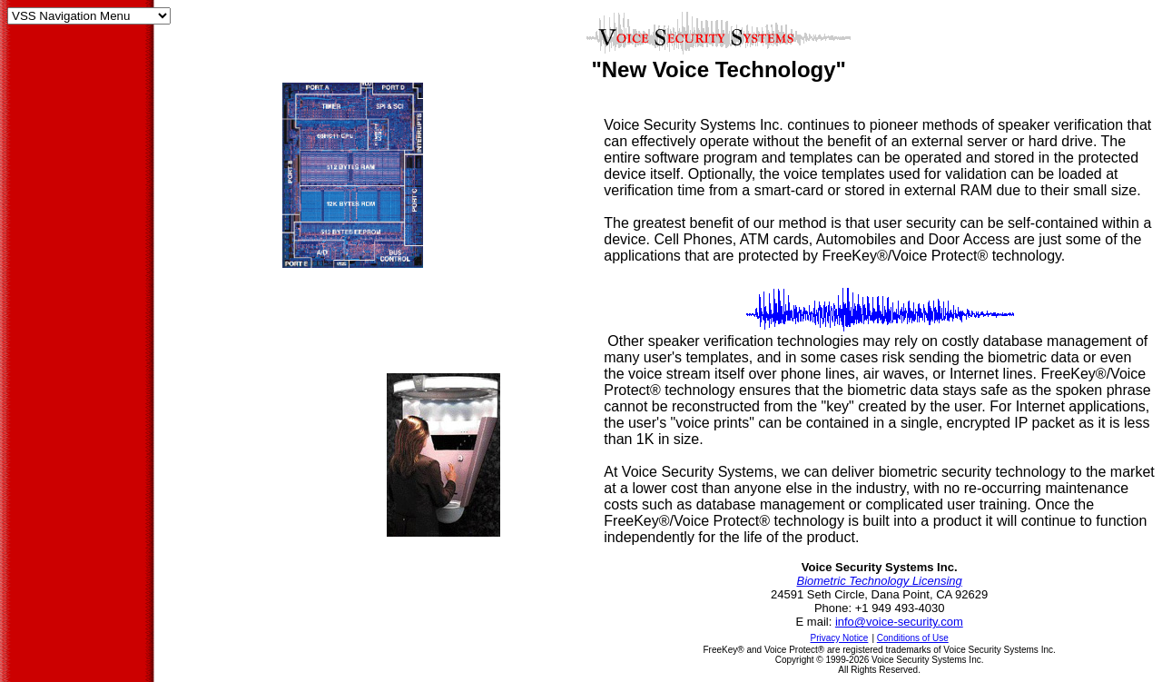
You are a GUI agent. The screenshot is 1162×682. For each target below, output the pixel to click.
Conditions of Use (913, 638)
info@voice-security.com (899, 621)
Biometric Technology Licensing (878, 581)
